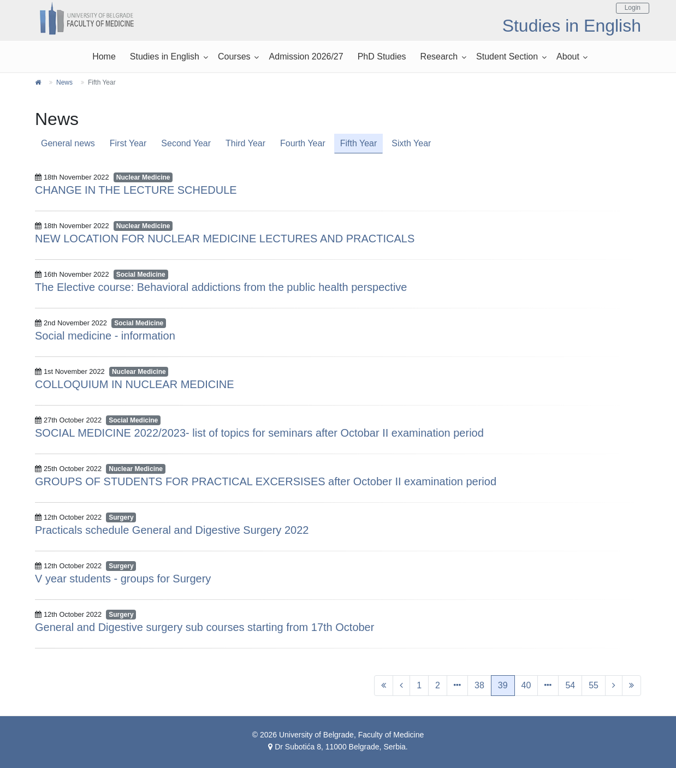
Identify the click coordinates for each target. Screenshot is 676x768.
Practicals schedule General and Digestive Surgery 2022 (172, 530)
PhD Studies (382, 56)
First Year (128, 143)
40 (526, 685)
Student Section (507, 56)
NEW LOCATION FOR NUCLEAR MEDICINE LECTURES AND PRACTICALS (224, 239)
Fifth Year (358, 143)
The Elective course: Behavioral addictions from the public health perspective (221, 287)
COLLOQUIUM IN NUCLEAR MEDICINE (134, 384)
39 (503, 685)
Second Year (186, 143)
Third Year (245, 143)
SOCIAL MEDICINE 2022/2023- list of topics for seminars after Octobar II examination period (259, 433)
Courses (234, 56)
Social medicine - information (105, 336)
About (567, 56)
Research (439, 56)
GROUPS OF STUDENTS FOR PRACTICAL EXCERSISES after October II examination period (265, 481)
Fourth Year (302, 143)
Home (104, 56)
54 (570, 685)
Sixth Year (411, 143)
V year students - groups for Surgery (123, 579)
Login (633, 7)
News (64, 82)
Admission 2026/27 (306, 56)
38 (479, 685)
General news (68, 143)
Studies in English (164, 56)
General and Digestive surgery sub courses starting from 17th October (204, 627)
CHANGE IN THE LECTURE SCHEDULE (136, 190)
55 (593, 685)
